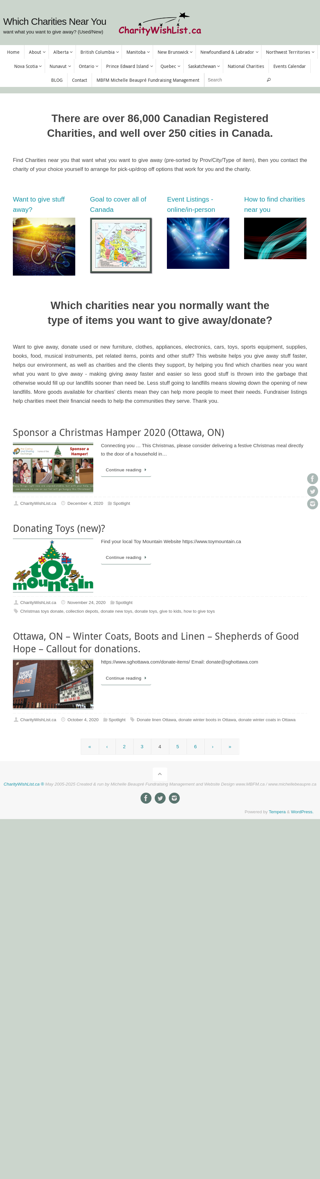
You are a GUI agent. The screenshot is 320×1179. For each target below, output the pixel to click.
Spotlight (121, 503)
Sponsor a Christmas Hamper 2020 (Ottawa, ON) (118, 432)
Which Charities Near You (54, 21)
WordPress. (302, 811)
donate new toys (116, 611)
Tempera (277, 811)
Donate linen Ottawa (156, 719)
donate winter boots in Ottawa (207, 719)
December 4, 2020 (85, 503)
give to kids (170, 611)
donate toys (146, 611)
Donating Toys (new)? (59, 528)
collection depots (82, 611)
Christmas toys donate (41, 611)
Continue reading (127, 469)
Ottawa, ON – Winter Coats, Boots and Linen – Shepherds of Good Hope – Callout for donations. (156, 642)
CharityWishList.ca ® (24, 784)
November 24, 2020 (87, 602)
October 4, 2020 (83, 719)
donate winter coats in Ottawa (267, 719)
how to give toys (199, 611)
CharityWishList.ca (38, 503)
